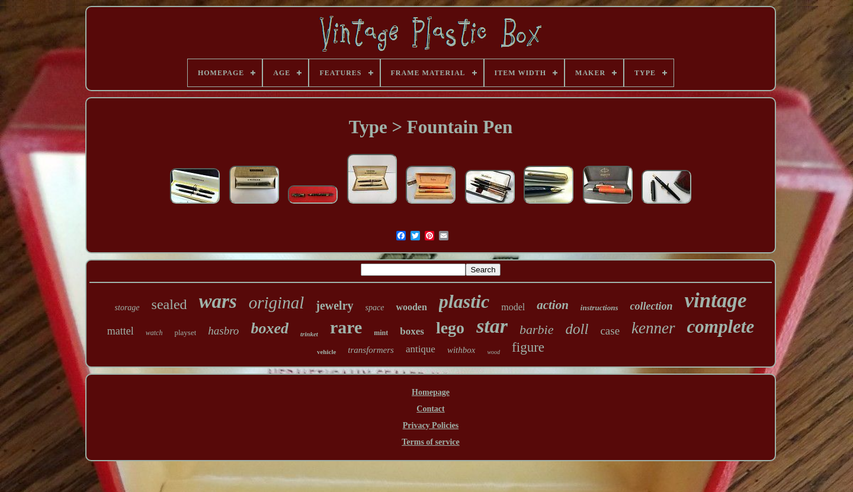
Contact (430, 408)
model (513, 307)
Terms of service (430, 442)
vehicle (326, 351)
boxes (412, 331)
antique (420, 349)
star (492, 326)
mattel (120, 331)
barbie (536, 329)
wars (218, 301)
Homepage (431, 392)
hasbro (223, 330)
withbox (461, 350)
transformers (371, 350)
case (610, 330)
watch (154, 333)
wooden (411, 307)
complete (721, 326)
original (276, 302)
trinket (309, 333)
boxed (269, 328)
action (553, 305)
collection (651, 306)
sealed (169, 304)
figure (528, 347)
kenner (653, 328)
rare (346, 327)
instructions (599, 307)
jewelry (334, 305)
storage (127, 307)
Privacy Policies (430, 425)
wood (493, 352)
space (374, 307)
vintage (715, 300)
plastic (464, 301)
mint (381, 333)
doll (577, 329)
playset (185, 332)
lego (450, 328)
